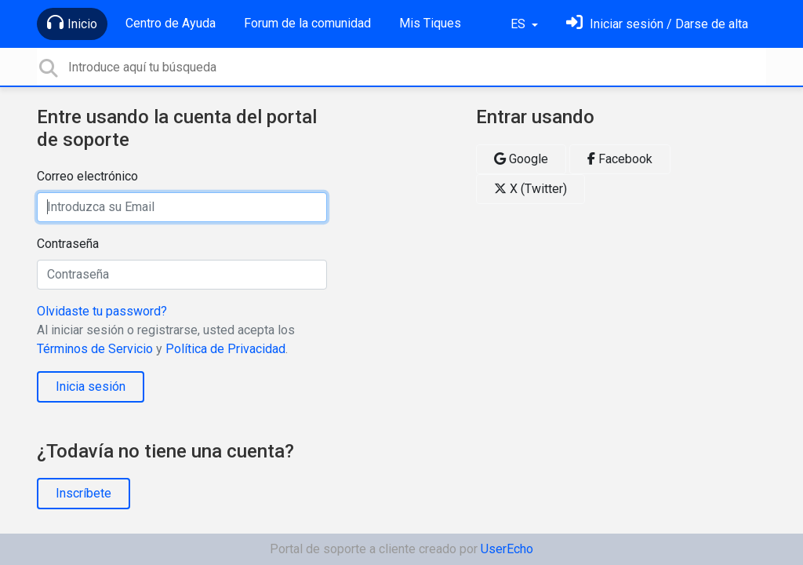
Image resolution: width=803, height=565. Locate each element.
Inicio (72, 22)
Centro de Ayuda (170, 23)
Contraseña (68, 243)
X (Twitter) (530, 188)
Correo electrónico (87, 176)
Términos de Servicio (95, 348)
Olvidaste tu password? (102, 311)
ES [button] (520, 23)
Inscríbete (83, 493)
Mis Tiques (430, 23)
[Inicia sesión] (657, 24)
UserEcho (507, 548)
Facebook (619, 158)
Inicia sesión (90, 386)
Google (521, 158)
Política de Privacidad (225, 348)
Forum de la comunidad (307, 23)
